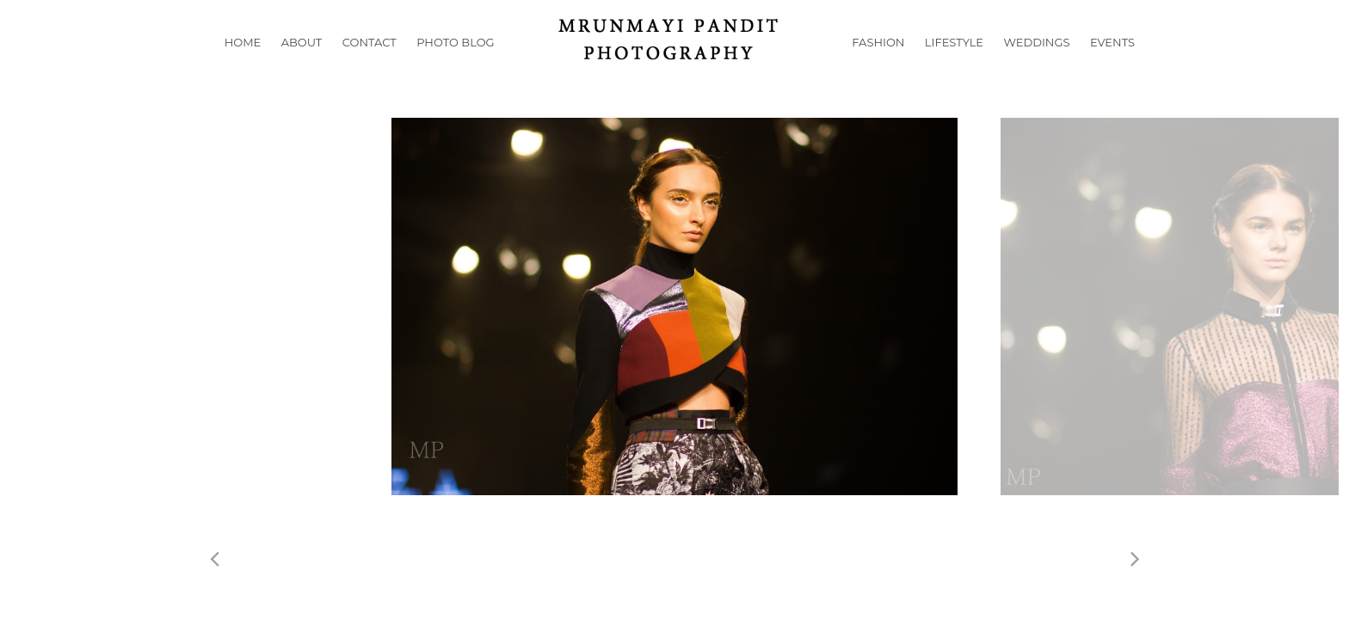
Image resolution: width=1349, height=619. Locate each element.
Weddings (1037, 63)
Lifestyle (954, 63)
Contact (369, 63)
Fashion (878, 63)
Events (1112, 63)
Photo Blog (455, 63)
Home (243, 63)
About (302, 63)
